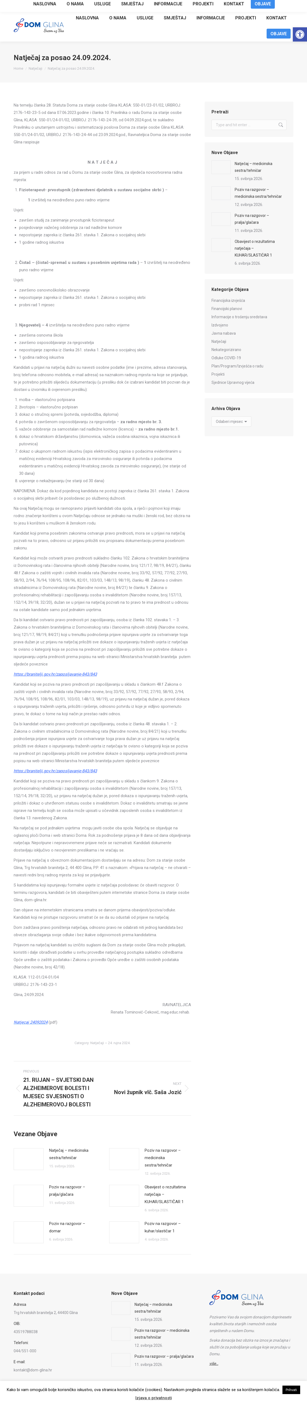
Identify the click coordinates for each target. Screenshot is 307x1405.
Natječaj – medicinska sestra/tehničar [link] (68, 1154)
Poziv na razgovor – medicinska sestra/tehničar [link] (163, 1158)
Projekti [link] (218, 374)
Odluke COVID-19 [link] (226, 358)
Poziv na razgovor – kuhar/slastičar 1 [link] (163, 1227)
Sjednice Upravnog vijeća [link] (232, 382)
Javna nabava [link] (223, 333)
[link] (300, 34)
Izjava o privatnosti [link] (153, 1397)
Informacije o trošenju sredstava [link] (239, 317)
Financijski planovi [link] (226, 309)
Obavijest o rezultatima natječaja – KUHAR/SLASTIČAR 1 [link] (165, 1194)
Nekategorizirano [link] (226, 349)
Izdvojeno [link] (219, 325)
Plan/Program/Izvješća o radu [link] (237, 366)
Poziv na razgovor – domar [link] (67, 1227)
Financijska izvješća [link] (228, 300)
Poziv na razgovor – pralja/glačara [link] (67, 1191)
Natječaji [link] (97, 1043)
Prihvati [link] (291, 1390)
